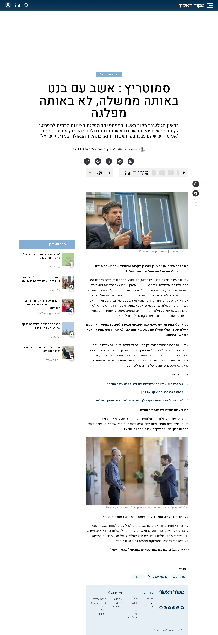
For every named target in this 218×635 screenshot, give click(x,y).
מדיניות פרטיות (98, 603)
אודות (119, 603)
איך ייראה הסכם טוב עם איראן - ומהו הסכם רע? (42, 349)
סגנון (135, 610)
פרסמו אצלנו (99, 599)
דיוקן (135, 599)
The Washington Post (48, 313)
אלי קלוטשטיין (53, 360)
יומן (152, 606)
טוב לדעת (133, 617)
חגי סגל (134, 149)
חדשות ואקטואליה (109, 74)
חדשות (150, 599)
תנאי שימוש (100, 606)
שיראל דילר (54, 267)
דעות (151, 603)
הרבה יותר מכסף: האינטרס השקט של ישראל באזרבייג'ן (40, 326)
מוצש (135, 603)
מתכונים (133, 614)
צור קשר (118, 599)
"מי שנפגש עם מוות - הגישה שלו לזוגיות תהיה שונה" (41, 256)
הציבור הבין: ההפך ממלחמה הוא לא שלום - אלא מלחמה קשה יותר (41, 279)
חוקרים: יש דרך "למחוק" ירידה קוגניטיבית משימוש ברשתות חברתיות (42, 304)
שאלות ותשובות (102, 612)
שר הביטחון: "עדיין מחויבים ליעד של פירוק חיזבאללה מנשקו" (145, 384)
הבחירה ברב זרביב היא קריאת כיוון (162, 392)
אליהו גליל (55, 290)
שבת (135, 606)
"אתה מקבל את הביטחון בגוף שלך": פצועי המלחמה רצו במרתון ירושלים (139, 400)
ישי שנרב (55, 337)
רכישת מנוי (116, 606)
